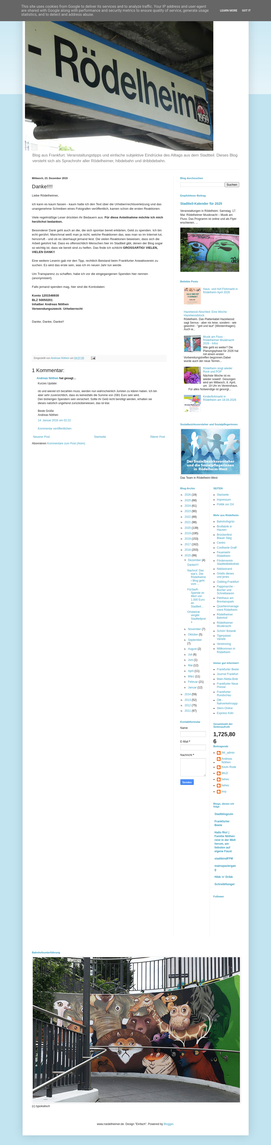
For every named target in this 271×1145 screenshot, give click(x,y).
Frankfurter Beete (228, 669)
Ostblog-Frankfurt (228, 581)
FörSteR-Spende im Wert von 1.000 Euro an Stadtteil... (196, 598)
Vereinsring (224, 644)
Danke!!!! (192, 564)
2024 (188, 505)
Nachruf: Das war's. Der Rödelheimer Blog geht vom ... (196, 577)
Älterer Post (157, 436)
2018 (188, 538)
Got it (246, 10)
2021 (188, 522)
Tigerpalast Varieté (224, 637)
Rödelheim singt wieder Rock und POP (217, 370)
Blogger (168, 1124)
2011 (188, 710)
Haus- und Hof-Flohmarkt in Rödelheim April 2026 (220, 290)
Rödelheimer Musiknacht (225, 624)
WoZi (225, 773)
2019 (188, 533)
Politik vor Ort (225, 504)
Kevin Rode (229, 767)
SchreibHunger (224, 884)
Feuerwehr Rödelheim (223, 554)
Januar (192, 687)
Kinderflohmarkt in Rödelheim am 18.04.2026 (219, 398)
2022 (188, 516)
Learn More (228, 10)
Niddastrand (224, 568)
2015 (188, 555)
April (191, 671)
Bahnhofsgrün (226, 521)
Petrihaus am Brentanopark (225, 599)
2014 (188, 694)
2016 (188, 549)
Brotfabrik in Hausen (224, 528)
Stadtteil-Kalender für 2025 (201, 203)
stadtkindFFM (223, 858)
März (191, 676)
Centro (221, 542)
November (195, 629)
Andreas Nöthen (48, 378)
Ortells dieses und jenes (225, 575)
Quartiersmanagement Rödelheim (228, 608)
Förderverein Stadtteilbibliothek (228, 562)
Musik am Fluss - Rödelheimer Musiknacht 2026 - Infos (218, 340)
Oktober (193, 634)
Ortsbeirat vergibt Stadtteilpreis (196, 617)
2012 (188, 705)
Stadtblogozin (223, 814)
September (195, 640)
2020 (188, 528)
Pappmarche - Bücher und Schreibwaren (226, 590)
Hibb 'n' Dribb (223, 877)
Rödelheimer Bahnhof (225, 616)
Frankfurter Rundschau (224, 693)
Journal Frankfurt (227, 674)
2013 (188, 700)
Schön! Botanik (226, 631)
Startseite (100, 436)
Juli (190, 654)
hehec (225, 779)
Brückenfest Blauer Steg (224, 536)
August (193, 649)
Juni (191, 660)
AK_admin (228, 752)
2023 (188, 511)
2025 (188, 500)
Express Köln (225, 713)
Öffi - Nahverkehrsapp (227, 702)
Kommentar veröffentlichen (55, 428)
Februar (193, 681)
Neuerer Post (41, 436)
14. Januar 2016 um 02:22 (54, 420)
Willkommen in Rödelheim (226, 650)
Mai (190, 665)
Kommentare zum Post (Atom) (66, 443)
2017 (188, 544)
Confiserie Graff (227, 547)
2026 (188, 494)
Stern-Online (225, 708)
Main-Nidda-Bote (227, 679)
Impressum (224, 499)
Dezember (195, 560)
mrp (224, 791)
